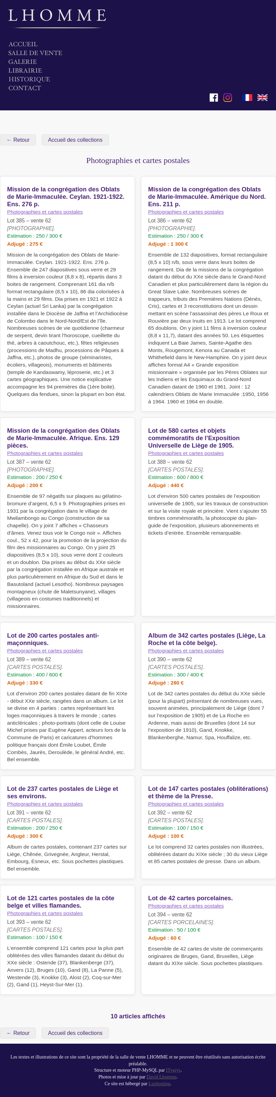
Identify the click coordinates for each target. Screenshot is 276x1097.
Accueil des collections (75, 140)
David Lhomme (161, 1076)
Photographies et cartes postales (45, 212)
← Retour (17, 140)
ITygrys (173, 1070)
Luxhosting (159, 1083)
